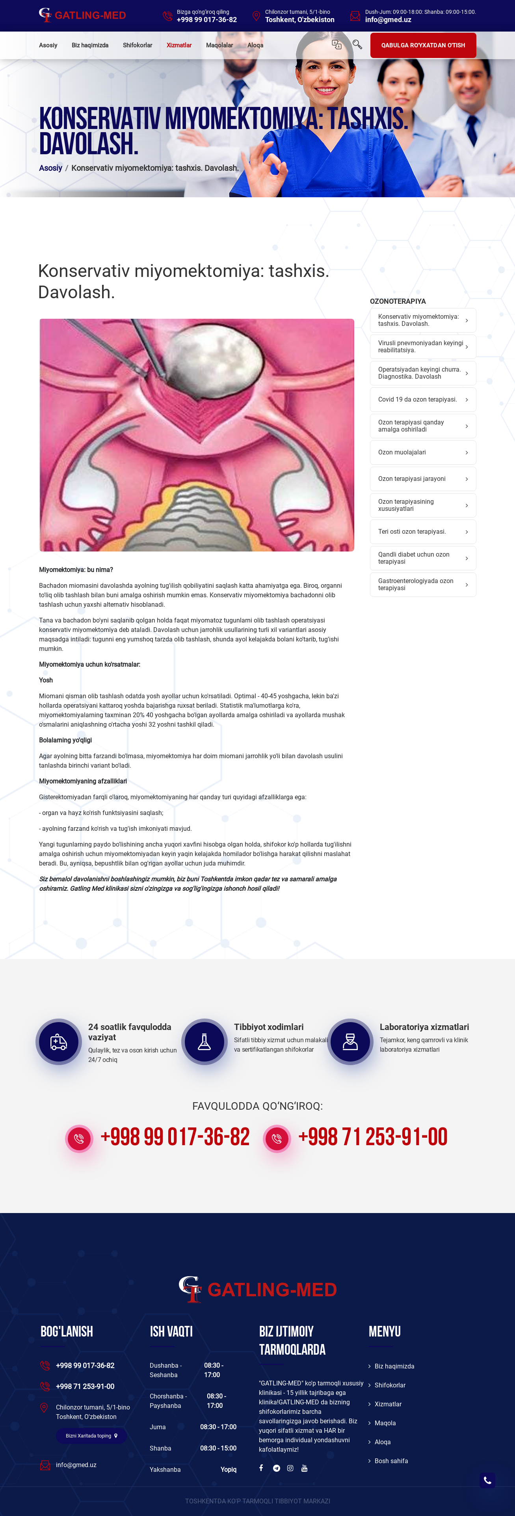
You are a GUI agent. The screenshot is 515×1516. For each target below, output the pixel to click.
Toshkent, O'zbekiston (300, 20)
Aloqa (255, 45)
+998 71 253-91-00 (373, 1138)
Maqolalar (219, 45)
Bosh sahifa (388, 1461)
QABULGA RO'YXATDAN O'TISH (423, 45)
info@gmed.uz (388, 20)
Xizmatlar (179, 45)
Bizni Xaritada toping (91, 1436)
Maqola (382, 1423)
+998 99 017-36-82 (207, 20)
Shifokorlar (137, 45)
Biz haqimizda (90, 45)
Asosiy (48, 45)
